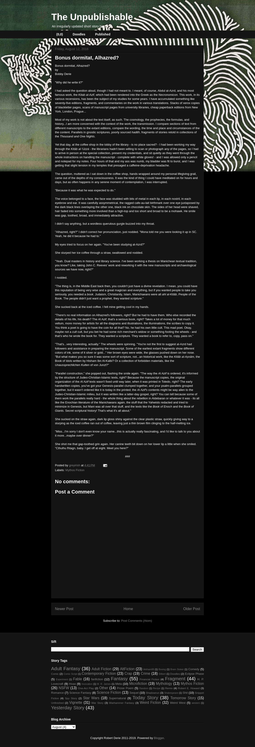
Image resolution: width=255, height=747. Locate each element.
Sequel (134, 692)
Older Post (191, 609)
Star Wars (91, 698)
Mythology (164, 684)
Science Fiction (109, 692)
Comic (55, 673)
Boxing (162, 669)
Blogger (159, 738)
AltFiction (127, 669)
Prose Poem (125, 688)
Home (128, 609)
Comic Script (70, 674)
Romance (57, 692)
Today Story (145, 697)
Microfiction (138, 684)
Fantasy (119, 678)
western (196, 703)
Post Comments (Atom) (136, 620)
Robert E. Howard (189, 688)
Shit (185, 692)
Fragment (175, 678)
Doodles (79, 34)
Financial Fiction (149, 679)
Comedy (193, 669)
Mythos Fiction (75, 470)
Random (143, 688)
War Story (97, 702)
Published (102, 34)
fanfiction (97, 679)
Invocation (87, 684)
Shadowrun (152, 692)
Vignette (75, 702)
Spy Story (71, 698)
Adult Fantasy (65, 668)
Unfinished (57, 702)
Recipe (156, 688)
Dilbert (162, 674)
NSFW (64, 688)
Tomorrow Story (183, 698)
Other (103, 688)
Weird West (177, 702)
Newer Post (64, 609)
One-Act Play (86, 688)
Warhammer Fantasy (121, 702)
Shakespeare (171, 693)
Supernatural (117, 698)
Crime (145, 673)
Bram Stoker (177, 669)
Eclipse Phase (194, 673)
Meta (118, 684)
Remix (169, 688)
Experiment (62, 679)
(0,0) (59, 34)
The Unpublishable (92, 17)
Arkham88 (148, 669)
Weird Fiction (150, 702)
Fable (77, 679)
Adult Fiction (102, 669)
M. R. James (104, 684)
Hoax (72, 684)
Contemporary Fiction (99, 673)
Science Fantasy (80, 692)
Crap (128, 673)
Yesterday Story (67, 707)
